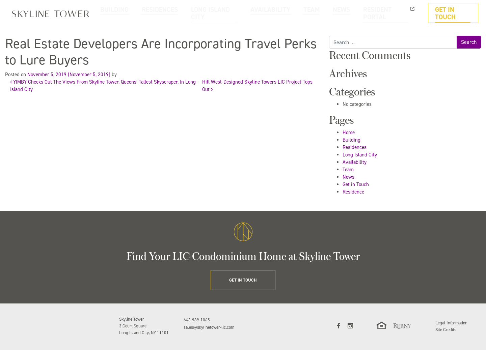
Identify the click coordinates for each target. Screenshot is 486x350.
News (348, 177)
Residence (353, 191)
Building (351, 140)
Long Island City (360, 154)
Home (349, 132)
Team (348, 169)
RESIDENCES (216, 13)
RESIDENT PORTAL (398, 13)
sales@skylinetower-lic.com (209, 327)
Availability (355, 162)
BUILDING (181, 13)
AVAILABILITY (304, 13)
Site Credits (445, 329)
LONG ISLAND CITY (260, 13)
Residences (355, 147)
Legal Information (451, 323)
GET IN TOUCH (456, 13)
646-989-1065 (197, 320)
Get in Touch (356, 184)
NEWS (361, 13)
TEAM (336, 13)
